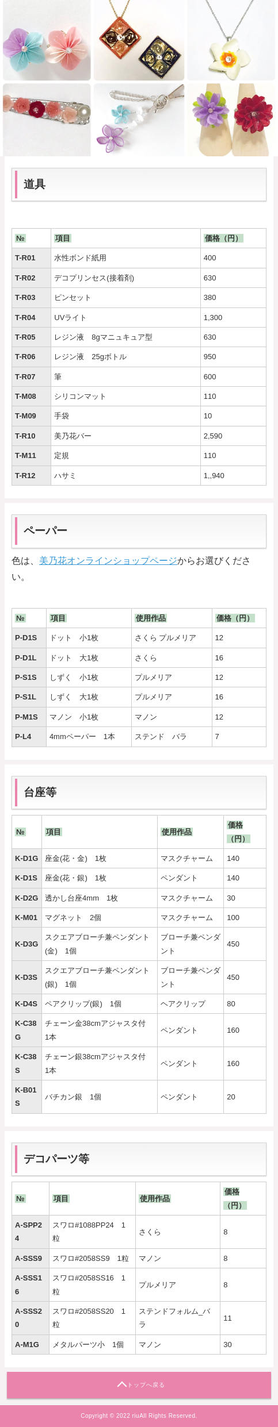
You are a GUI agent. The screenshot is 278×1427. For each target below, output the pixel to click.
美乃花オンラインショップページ (108, 561)
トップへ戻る (146, 1385)
